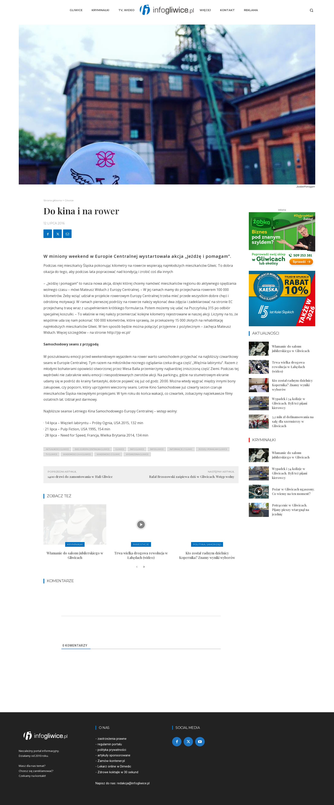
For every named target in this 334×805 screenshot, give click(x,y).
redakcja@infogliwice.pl (133, 783)
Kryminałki (75, 544)
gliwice (119, 449)
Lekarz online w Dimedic (114, 766)
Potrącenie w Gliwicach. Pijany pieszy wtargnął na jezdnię (290, 509)
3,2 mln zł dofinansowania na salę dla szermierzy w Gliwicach (293, 421)
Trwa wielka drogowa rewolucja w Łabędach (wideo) (141, 555)
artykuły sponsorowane (114, 755)
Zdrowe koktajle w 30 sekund (118, 772)
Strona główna (52, 200)
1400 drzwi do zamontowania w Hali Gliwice (80, 476)
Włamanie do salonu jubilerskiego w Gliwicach (75, 555)
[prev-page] (137, 567)
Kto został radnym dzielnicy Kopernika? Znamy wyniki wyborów (207, 555)
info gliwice (137, 449)
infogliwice (157, 449)
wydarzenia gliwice (137, 454)
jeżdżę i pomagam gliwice (212, 449)
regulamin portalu (110, 744)
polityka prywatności (112, 750)
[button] (311, 10)
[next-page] (143, 567)
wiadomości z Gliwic (108, 454)
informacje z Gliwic (181, 449)
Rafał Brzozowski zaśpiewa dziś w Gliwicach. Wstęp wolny (191, 476)
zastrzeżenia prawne (112, 739)
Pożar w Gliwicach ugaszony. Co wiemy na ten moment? (293, 491)
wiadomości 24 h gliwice (77, 454)
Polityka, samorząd (207, 544)
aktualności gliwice (57, 449)
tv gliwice (51, 454)
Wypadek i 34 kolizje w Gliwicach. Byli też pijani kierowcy (289, 403)
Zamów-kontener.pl (111, 761)
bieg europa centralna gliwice (92, 449)
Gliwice (69, 200)
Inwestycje (141, 544)
